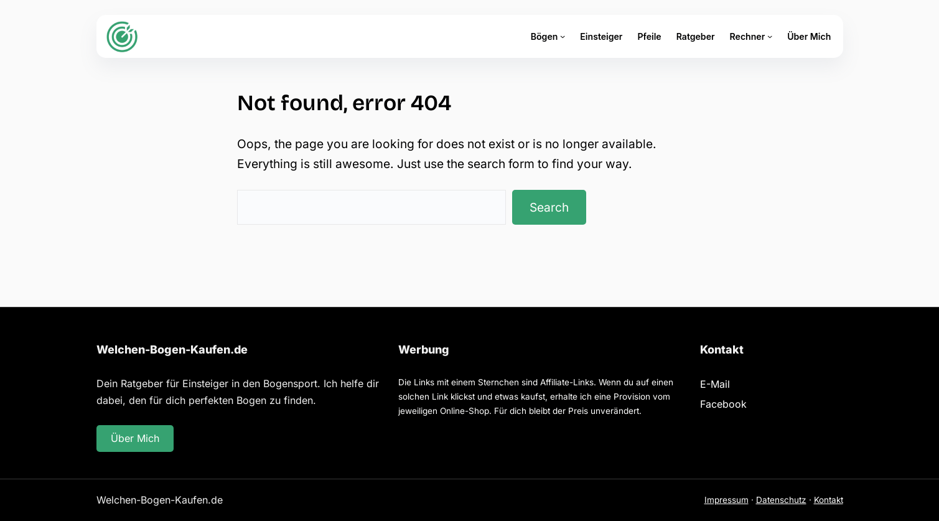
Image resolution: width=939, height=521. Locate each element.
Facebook (723, 404)
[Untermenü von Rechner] (769, 36)
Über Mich (135, 438)
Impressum (726, 500)
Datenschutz (781, 500)
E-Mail (715, 384)
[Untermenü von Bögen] (562, 36)
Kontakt (828, 500)
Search (549, 207)
